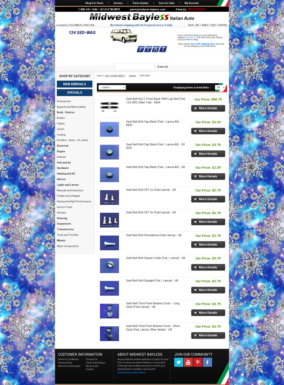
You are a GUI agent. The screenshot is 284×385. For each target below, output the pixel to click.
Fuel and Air (64, 162)
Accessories (64, 101)
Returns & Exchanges (69, 366)
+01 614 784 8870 (109, 9)
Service (118, 3)
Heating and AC (66, 173)
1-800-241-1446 (87, 9)
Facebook (207, 362)
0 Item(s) (191, 9)
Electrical (62, 145)
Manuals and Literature (70, 190)
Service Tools (64, 207)
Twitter (178, 362)
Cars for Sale (166, 3)
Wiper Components (68, 246)
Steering (62, 218)
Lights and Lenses (68, 184)
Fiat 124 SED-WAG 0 (115, 76)
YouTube (188, 362)
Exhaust (61, 157)
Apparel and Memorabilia (71, 106)
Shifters (61, 212)
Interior (61, 179)
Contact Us (91, 359)
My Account (192, 3)
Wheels (61, 240)
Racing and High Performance (74, 201)
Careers (90, 369)
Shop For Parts (94, 3)
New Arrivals (74, 84)
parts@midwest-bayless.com (148, 9)
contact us (190, 37)
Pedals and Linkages (68, 195)
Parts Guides (141, 3)
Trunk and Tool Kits (67, 234)
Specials (74, 92)
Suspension (64, 223)
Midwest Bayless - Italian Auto (142, 17)
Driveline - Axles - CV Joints (72, 140)
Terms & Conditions (68, 359)
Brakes (61, 117)
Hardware (63, 168)
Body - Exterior (66, 112)
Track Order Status (95, 362)
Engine (61, 151)
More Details (208, 108)
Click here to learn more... (132, 372)
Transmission (65, 229)
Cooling (61, 134)
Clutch (60, 129)
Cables (61, 123)
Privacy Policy (65, 362)
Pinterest (197, 362)
